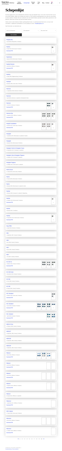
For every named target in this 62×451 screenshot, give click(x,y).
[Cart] (59, 3)
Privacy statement (15, 449)
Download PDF (9, 50)
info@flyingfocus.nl (39, 23)
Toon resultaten (13, 34)
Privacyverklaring (8, 449)
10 (41, 438)
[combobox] (31, 30)
